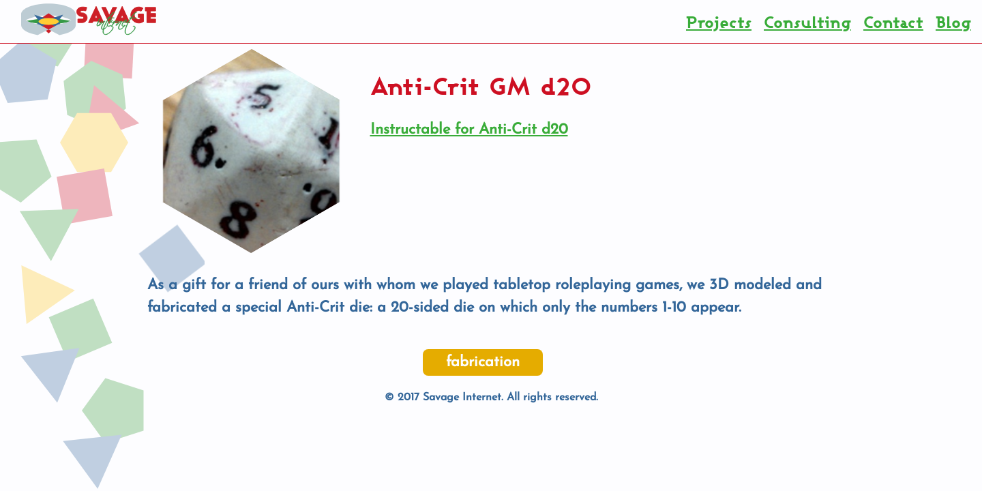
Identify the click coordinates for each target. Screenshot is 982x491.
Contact (893, 22)
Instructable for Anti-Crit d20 (469, 130)
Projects (719, 22)
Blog (953, 22)
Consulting (807, 22)
